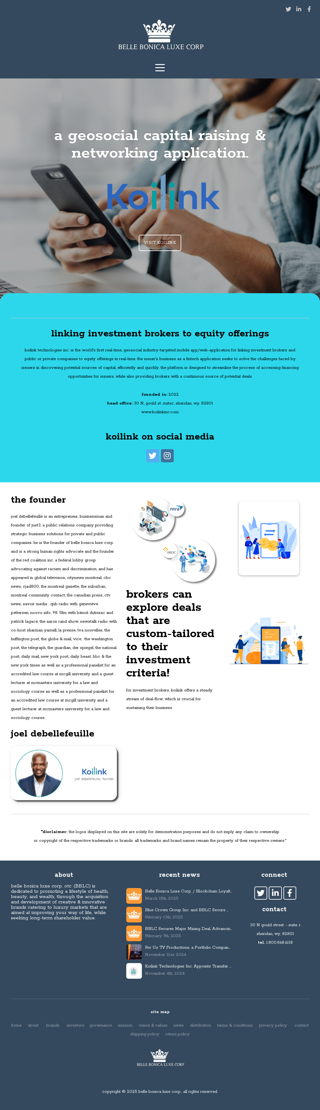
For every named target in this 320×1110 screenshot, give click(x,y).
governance (101, 1025)
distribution (200, 1025)
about (32, 1025)
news (179, 1025)
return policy (178, 1034)
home (16, 1025)
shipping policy (144, 1034)
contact (301, 1025)
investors (76, 1025)
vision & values (153, 1025)
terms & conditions (235, 1025)
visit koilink (160, 242)
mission (125, 1025)
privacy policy (273, 1025)
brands (52, 1025)
